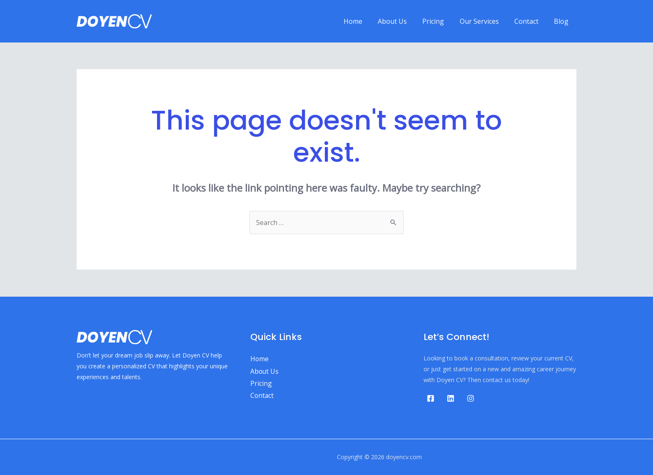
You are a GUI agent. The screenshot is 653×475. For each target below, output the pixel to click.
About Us (402, 21)
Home (365, 21)
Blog (562, 21)
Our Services (484, 21)
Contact (530, 21)
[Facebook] (431, 398)
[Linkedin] (451, 398)
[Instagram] (471, 398)
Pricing (441, 21)
